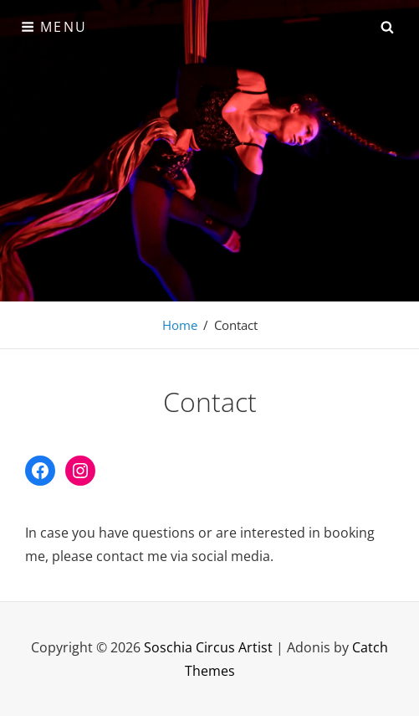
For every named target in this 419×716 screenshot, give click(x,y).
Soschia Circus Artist (208, 647)
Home (179, 325)
